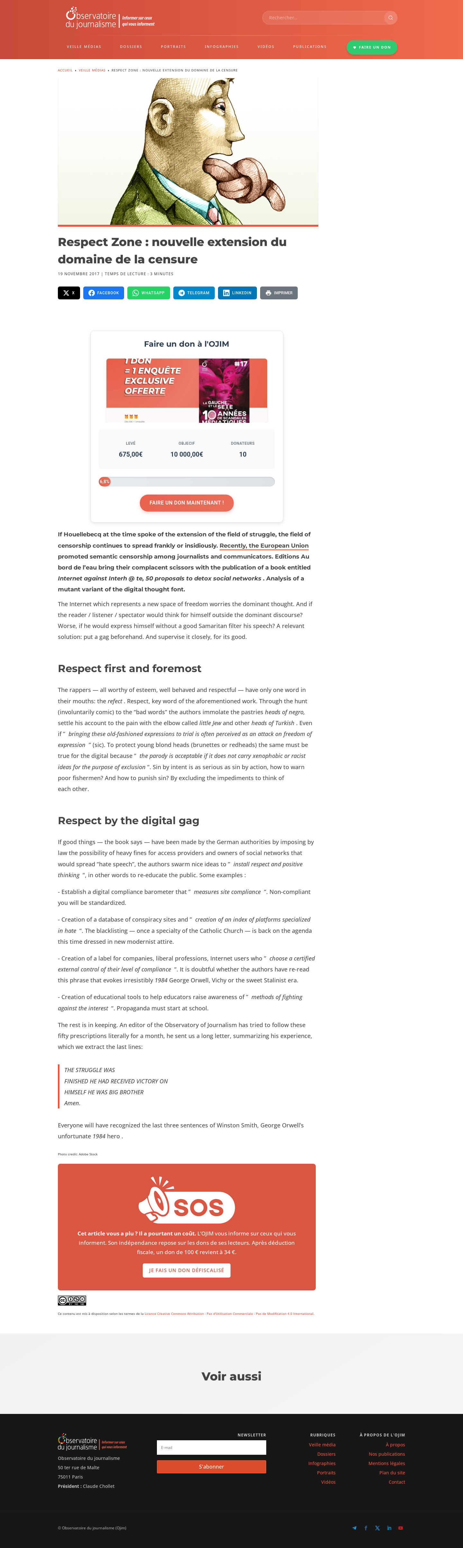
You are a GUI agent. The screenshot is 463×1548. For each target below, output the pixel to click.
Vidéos (328, 1482)
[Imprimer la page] (279, 293)
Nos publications (387, 1454)
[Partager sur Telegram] (194, 293)
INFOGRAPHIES (222, 46)
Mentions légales (386, 1463)
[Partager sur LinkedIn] (237, 293)
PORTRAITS (173, 46)
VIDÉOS (266, 46)
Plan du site (392, 1473)
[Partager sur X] (69, 293)
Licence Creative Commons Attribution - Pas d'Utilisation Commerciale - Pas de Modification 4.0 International (229, 1313)
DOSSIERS (131, 46)
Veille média (322, 1445)
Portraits (326, 1473)
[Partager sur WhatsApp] (148, 293)
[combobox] (323, 17)
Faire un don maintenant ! (187, 503)
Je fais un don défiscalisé (186, 1281)
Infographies (322, 1463)
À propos (395, 1445)
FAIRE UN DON (372, 47)
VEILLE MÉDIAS (84, 46)
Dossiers (326, 1454)
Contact (397, 1482)
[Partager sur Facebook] (103, 293)
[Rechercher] (390, 17)
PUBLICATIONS (310, 46)
